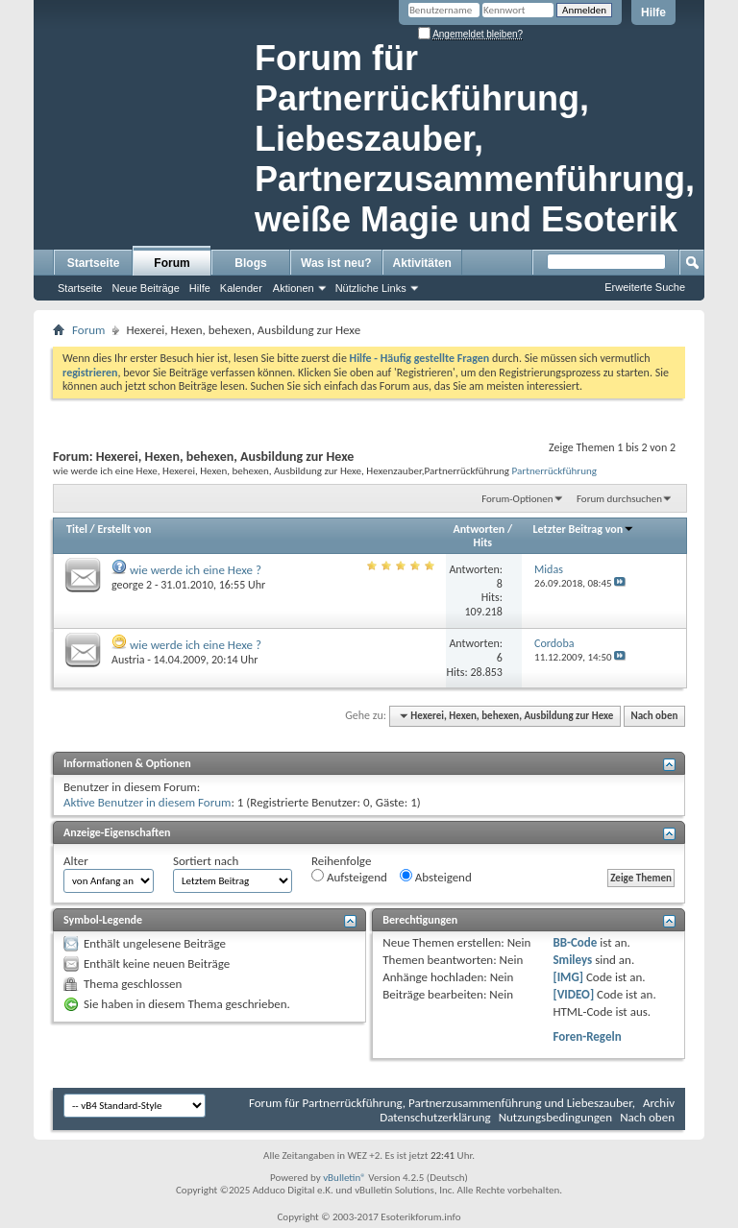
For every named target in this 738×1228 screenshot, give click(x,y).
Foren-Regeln (587, 1036)
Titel (76, 529)
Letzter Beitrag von (584, 529)
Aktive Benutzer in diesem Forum (147, 802)
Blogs (250, 263)
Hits (483, 542)
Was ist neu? (336, 263)
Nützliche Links (370, 288)
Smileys (572, 959)
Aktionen (293, 288)
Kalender (241, 288)
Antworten (479, 529)
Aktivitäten (422, 263)
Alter (75, 861)
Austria (128, 659)
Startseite (93, 263)
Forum (171, 263)
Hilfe (653, 12)
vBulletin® (344, 1177)
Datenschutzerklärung (435, 1117)
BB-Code (575, 942)
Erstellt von (124, 529)
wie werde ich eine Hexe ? (195, 570)
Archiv (659, 1103)
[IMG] (568, 977)
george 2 (131, 584)
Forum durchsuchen (619, 499)
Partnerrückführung (554, 470)
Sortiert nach (205, 861)
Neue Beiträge (145, 288)
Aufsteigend (349, 876)
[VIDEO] (573, 994)
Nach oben (653, 716)
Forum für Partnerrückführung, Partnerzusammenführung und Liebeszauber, (442, 1103)
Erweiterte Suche (644, 287)
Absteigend (436, 876)
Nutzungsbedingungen (556, 1117)
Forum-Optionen (517, 499)
